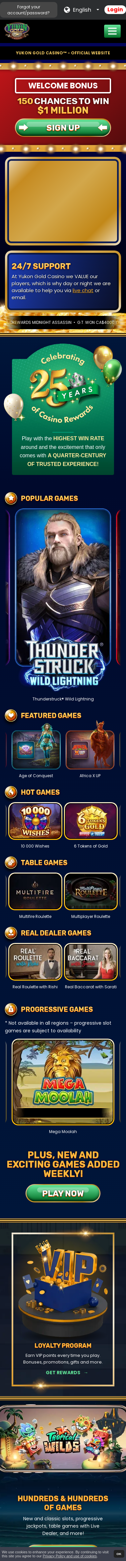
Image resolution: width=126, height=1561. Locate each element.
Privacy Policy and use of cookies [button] (70, 1556)
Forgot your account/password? (28, 10)
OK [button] (118, 1554)
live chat (83, 290)
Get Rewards (63, 1372)
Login (115, 9)
